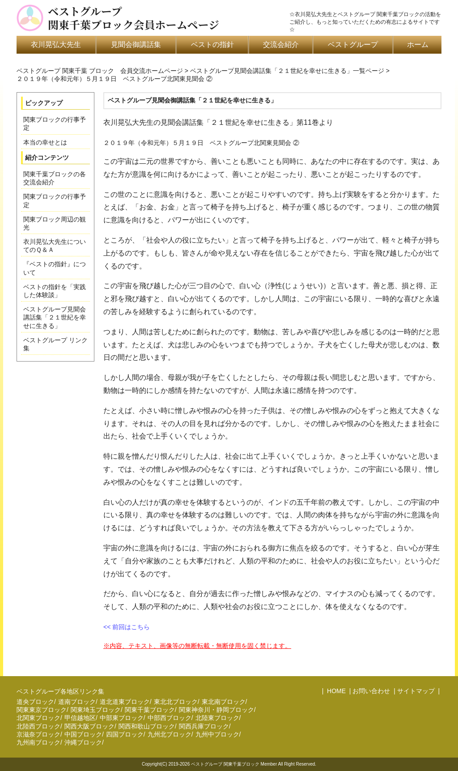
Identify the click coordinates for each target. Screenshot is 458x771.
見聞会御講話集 (136, 44)
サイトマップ (416, 690)
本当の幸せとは (45, 142)
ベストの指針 (212, 44)
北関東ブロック (38, 717)
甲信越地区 (80, 717)
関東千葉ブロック (150, 709)
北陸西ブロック (38, 726)
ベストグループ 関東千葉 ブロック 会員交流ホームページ (100, 70)
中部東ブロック (122, 717)
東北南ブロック (224, 701)
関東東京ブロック (42, 709)
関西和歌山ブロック (147, 726)
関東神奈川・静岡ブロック (216, 709)
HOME (335, 690)
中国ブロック (83, 734)
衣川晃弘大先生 (56, 44)
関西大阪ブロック (89, 726)
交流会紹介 (281, 44)
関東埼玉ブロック (96, 709)
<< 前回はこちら (126, 626)
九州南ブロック (38, 742)
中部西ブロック (169, 717)
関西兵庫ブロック (204, 726)
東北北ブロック (176, 701)
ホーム (417, 44)
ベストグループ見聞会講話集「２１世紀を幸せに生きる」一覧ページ (287, 70)
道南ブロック (77, 701)
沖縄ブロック (83, 742)
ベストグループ (353, 44)
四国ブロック (125, 734)
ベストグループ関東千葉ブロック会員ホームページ (133, 17)
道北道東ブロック (125, 701)
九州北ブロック (169, 734)
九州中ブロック (217, 734)
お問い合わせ (371, 690)
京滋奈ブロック (38, 734)
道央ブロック (35, 701)
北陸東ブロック (217, 717)
